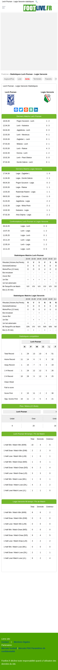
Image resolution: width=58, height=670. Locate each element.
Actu (27, 79)
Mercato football (9, 648)
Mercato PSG (25, 648)
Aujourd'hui (9, 79)
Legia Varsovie (47, 92)
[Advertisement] (29, 41)
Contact (5, 642)
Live (20, 79)
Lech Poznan (10, 92)
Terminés (37, 79)
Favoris (48, 79)
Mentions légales (22, 642)
